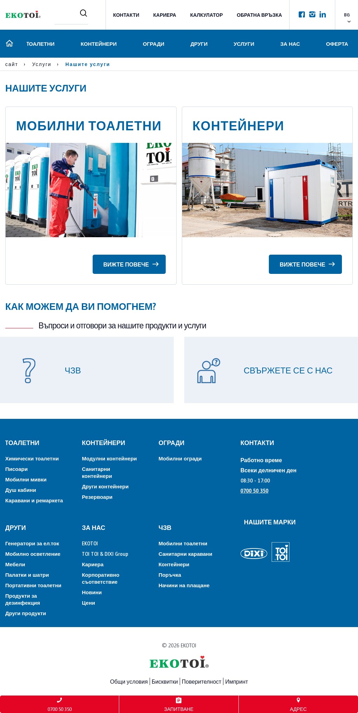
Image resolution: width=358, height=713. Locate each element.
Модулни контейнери (109, 458)
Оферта (337, 43)
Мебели (15, 564)
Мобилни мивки (25, 479)
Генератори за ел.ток (32, 543)
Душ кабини (20, 489)
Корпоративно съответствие (100, 578)
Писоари (16, 468)
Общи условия (129, 681)
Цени (88, 602)
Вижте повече (130, 263)
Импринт (236, 681)
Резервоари (97, 496)
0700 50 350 (254, 490)
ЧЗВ (164, 527)
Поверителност (201, 681)
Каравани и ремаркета (34, 500)
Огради (153, 43)
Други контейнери (105, 486)
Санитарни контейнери (97, 472)
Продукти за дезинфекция (22, 599)
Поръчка (169, 574)
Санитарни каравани (185, 553)
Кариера (164, 15)
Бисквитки (165, 681)
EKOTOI (90, 543)
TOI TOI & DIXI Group (105, 553)
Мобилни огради (180, 458)
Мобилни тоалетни (182, 543)
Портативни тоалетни (33, 585)
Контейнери (98, 43)
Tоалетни (39, 43)
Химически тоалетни (32, 458)
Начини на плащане (183, 585)
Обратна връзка (259, 15)
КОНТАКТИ (126, 15)
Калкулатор (206, 15)
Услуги (243, 43)
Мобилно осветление (32, 553)
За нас (290, 43)
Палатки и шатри (27, 574)
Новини (92, 592)
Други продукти (25, 613)
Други (198, 43)
